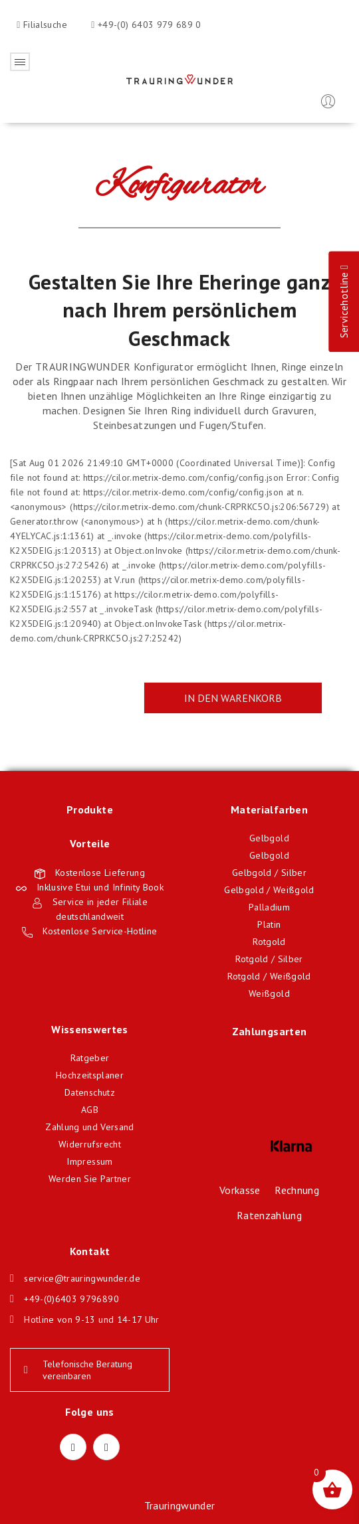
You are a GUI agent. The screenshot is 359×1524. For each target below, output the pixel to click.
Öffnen (20, 61)
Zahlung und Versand (89, 1127)
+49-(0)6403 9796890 (71, 1299)
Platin (269, 924)
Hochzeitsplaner (90, 1075)
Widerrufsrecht (90, 1144)
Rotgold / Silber (269, 959)
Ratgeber (90, 1058)
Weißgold (269, 993)
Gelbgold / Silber (269, 873)
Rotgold (269, 942)
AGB (89, 1110)
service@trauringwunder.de (82, 1278)
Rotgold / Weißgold (268, 976)
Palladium (269, 907)
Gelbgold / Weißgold (269, 890)
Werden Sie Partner (90, 1179)
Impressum (89, 1161)
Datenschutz (89, 1092)
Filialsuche (44, 25)
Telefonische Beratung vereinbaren (78, 1370)
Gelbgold (269, 838)
